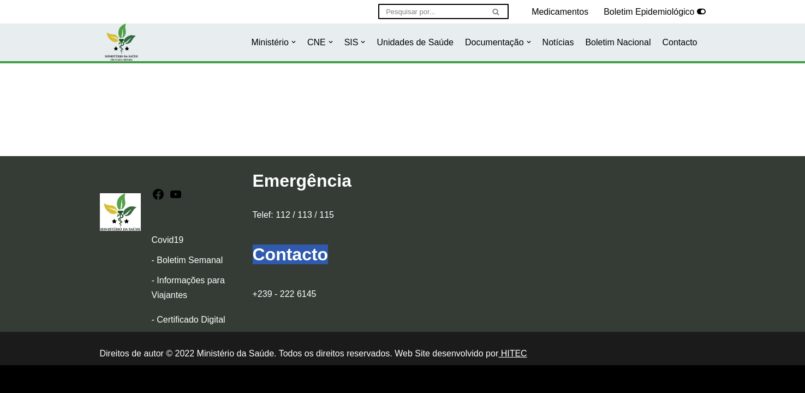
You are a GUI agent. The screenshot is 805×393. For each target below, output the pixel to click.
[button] (293, 42)
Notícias (558, 42)
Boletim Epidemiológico (649, 11)
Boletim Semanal (190, 260)
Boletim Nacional (618, 42)
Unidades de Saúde (415, 42)
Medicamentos (560, 11)
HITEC (512, 353)
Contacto (679, 42)
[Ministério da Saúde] (121, 42)
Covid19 (168, 240)
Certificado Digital (191, 319)
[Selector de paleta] (701, 11)
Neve (110, 379)
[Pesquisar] (431, 11)
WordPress (195, 379)
